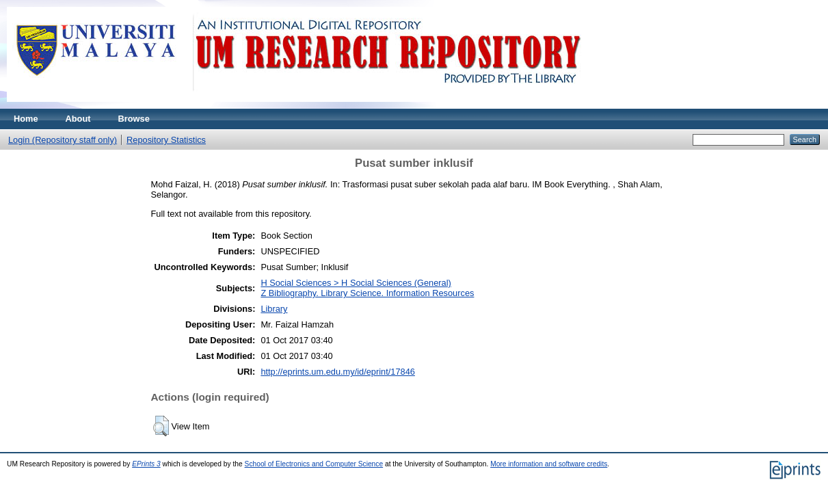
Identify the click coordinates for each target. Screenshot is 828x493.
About (78, 119)
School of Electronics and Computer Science (314, 464)
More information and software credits (548, 464)
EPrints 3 (146, 464)
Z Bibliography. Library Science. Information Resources (367, 293)
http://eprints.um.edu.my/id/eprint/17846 (338, 372)
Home (26, 119)
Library (274, 309)
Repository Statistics (166, 140)
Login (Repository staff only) (62, 140)
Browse (134, 119)
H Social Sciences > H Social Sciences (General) (356, 283)
